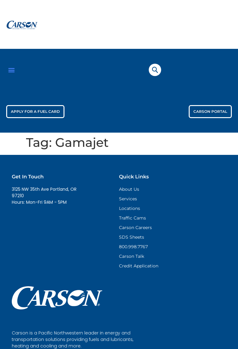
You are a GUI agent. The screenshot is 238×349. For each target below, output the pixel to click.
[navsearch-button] (155, 70)
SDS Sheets (131, 237)
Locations (129, 208)
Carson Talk (131, 256)
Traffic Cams (132, 218)
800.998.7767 (133, 246)
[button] (11, 70)
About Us (129, 189)
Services (128, 199)
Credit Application (138, 266)
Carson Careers (135, 227)
